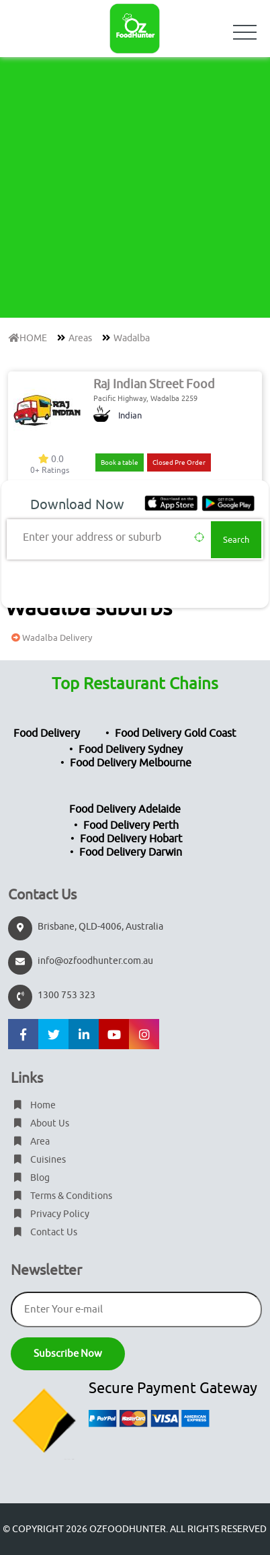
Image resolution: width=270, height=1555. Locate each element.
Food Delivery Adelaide (125, 809)
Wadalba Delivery (50, 637)
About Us (40, 1123)
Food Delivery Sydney (131, 749)
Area (30, 1141)
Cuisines (38, 1159)
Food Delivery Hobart (131, 839)
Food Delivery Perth (131, 825)
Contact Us (44, 1232)
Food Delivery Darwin (130, 852)
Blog (30, 1178)
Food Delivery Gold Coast (175, 733)
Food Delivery (46, 733)
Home (33, 1105)
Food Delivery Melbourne (130, 763)
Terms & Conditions (61, 1196)
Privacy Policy (50, 1214)
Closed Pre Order (179, 462)
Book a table (119, 462)
